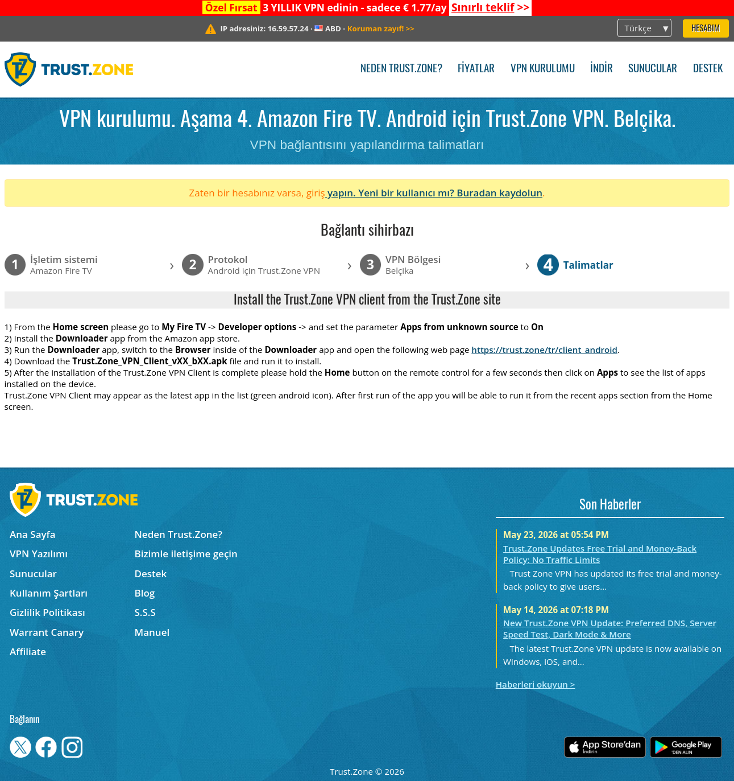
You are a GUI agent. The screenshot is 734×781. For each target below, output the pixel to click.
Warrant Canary (47, 632)
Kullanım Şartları (49, 592)
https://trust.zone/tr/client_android (544, 349)
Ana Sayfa (33, 534)
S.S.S (145, 612)
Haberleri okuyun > (535, 684)
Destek (708, 69)
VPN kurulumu (543, 69)
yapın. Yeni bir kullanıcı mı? (391, 192)
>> (490, 7)
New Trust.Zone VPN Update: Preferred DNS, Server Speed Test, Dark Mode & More (609, 628)
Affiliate (28, 651)
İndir (601, 69)
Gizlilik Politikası (47, 612)
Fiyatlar (476, 69)
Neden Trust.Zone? (401, 69)
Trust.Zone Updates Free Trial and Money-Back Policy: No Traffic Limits (599, 553)
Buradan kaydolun (499, 192)
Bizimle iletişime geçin (186, 553)
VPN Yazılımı (39, 553)
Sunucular (652, 69)
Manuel (152, 632)
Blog (145, 592)
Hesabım (705, 28)
